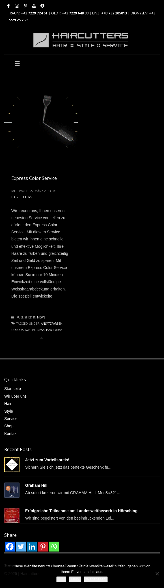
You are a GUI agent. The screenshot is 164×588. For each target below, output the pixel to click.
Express (38, 330)
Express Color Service (34, 178)
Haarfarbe (54, 330)
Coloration (21, 330)
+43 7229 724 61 (34, 13)
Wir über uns (15, 396)
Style (8, 411)
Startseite (12, 388)
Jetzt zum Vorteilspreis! (47, 460)
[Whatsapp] (54, 547)
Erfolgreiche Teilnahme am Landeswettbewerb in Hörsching (81, 511)
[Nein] (157, 573)
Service (11, 418)
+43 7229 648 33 (75, 13)
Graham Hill (36, 485)
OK (61, 579)
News (41, 317)
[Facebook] (10, 547)
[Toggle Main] (43, 64)
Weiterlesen (95, 579)
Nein (75, 579)
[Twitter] (21, 547)
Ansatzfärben (51, 324)
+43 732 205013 (114, 13)
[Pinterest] (43, 547)
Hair (8, 403)
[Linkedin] (32, 547)
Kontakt (11, 433)
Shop (9, 426)
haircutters (21, 197)
